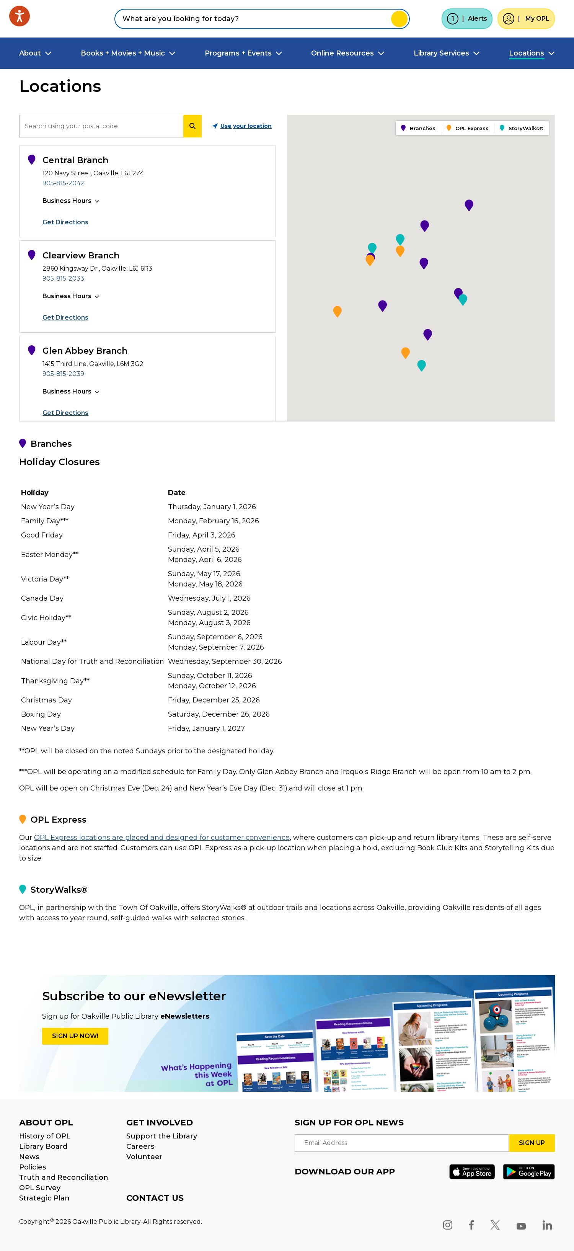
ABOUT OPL (46, 1122)
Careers (140, 1146)
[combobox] (262, 19)
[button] (469, 205)
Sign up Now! (75, 1036)
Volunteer (144, 1157)
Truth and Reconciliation (63, 1177)
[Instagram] (447, 1225)
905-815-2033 (63, 278)
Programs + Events (238, 53)
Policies (32, 1167)
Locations (526, 53)
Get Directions (65, 222)
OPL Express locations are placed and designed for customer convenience (162, 837)
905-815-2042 (63, 183)
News (29, 1157)
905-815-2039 (63, 373)
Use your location (242, 125)
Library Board (43, 1146)
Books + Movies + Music (123, 53)
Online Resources (342, 53)
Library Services (441, 53)
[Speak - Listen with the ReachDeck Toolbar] (19, 16)
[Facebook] (471, 1225)
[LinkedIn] (547, 1225)
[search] (101, 126)
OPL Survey (39, 1188)
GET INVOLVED (159, 1122)
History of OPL (44, 1136)
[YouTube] (521, 1225)
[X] (495, 1225)
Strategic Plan (44, 1198)
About (30, 53)
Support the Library (161, 1136)
